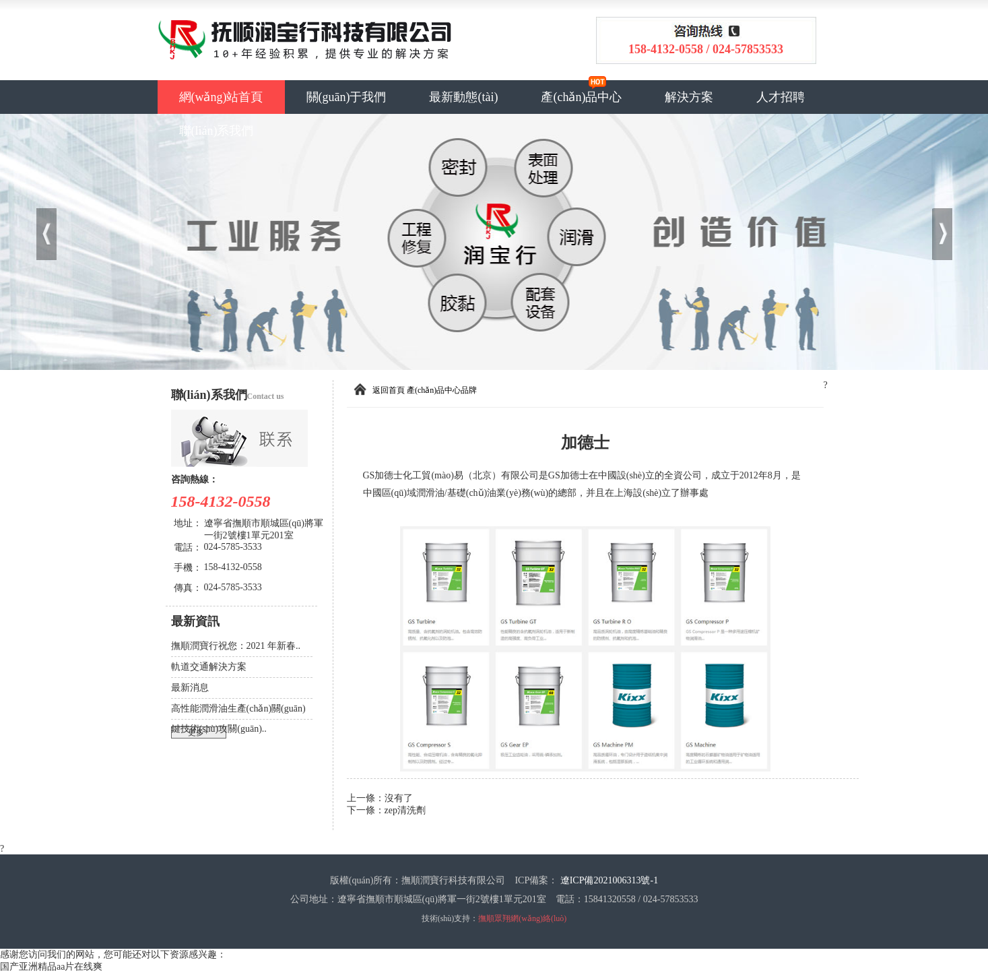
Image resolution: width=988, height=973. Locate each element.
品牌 (469, 390)
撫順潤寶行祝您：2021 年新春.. (236, 646)
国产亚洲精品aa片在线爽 (51, 967)
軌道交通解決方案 (208, 667)
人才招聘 (780, 97)
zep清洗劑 (405, 810)
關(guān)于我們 (346, 97)
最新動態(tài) (463, 97)
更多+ (198, 732)
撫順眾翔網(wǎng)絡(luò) (522, 918)
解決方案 (689, 97)
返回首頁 (388, 390)
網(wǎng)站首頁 (221, 97)
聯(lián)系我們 (216, 130)
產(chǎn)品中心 (581, 97)
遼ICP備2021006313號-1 (609, 880)
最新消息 (190, 688)
